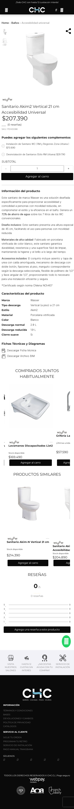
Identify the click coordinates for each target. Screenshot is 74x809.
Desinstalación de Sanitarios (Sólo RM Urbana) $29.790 (35, 154)
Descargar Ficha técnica (21, 350)
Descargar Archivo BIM (21, 356)
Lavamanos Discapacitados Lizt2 (31, 445)
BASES (6, 714)
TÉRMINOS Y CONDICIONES (18, 710)
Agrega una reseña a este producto (37, 629)
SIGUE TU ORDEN (12, 737)
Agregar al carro (37, 176)
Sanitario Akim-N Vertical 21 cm (28, 542)
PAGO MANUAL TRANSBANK (18, 749)
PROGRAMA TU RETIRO (15, 741)
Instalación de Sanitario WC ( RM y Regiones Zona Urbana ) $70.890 (37, 146)
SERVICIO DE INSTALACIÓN (17, 745)
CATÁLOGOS (9, 726)
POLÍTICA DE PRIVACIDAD (17, 722)
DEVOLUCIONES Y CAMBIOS (18, 718)
